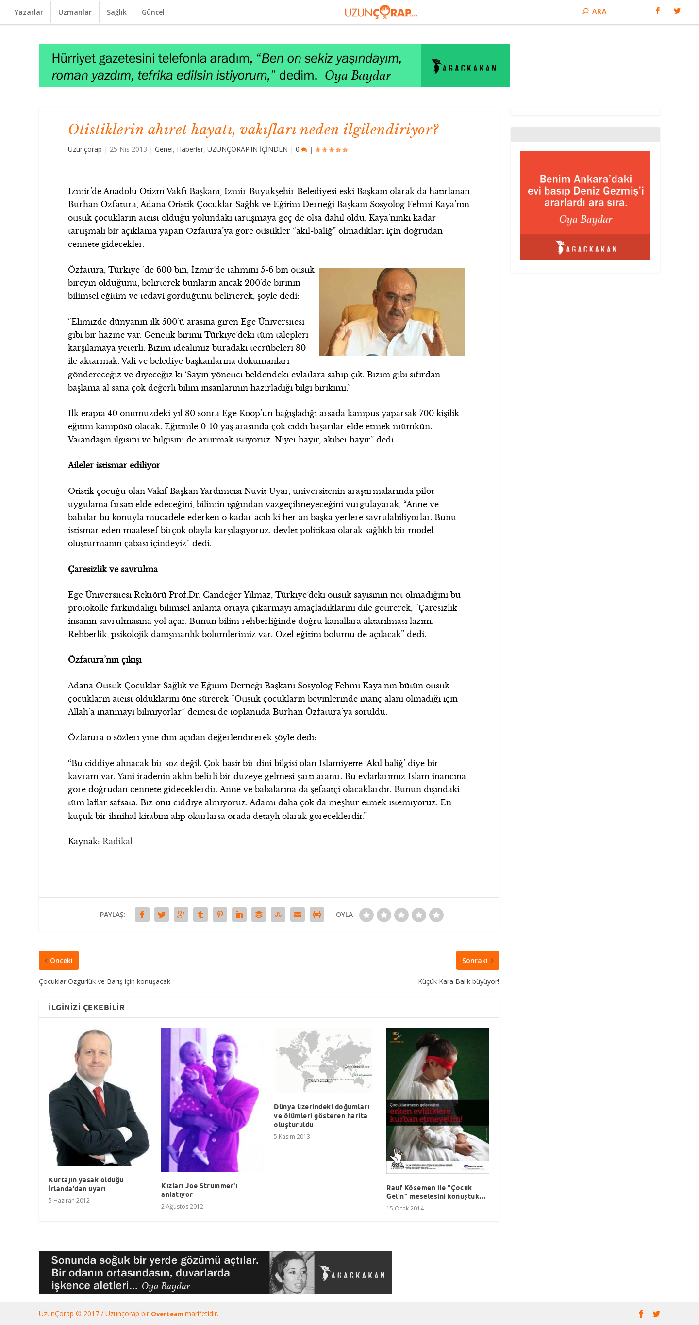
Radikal (117, 841)
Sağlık (117, 11)
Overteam (168, 1313)
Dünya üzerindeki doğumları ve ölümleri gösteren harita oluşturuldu (321, 1115)
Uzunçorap (85, 149)
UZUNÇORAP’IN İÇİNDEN (247, 149)
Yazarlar (29, 11)
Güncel (153, 11)
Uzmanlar (75, 11)
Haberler (190, 149)
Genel (164, 149)
